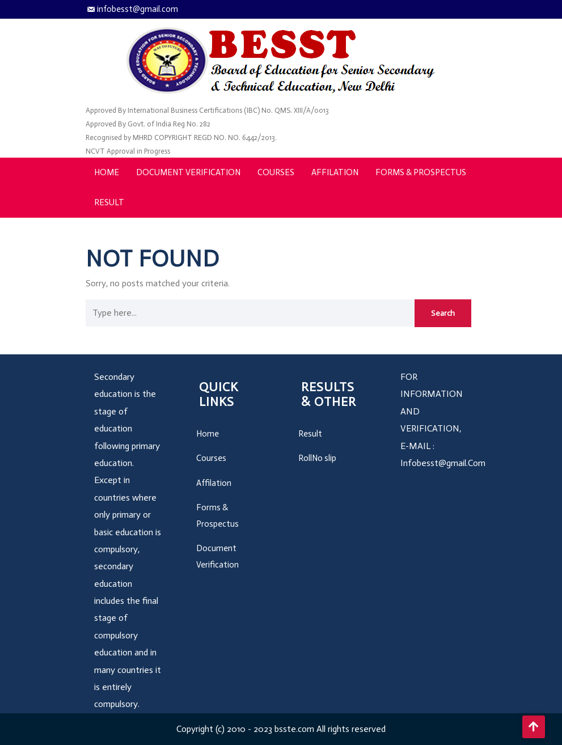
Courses (275, 172)
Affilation (334, 172)
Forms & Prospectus (420, 172)
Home (106, 172)
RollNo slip (317, 458)
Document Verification (188, 172)
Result (109, 202)
